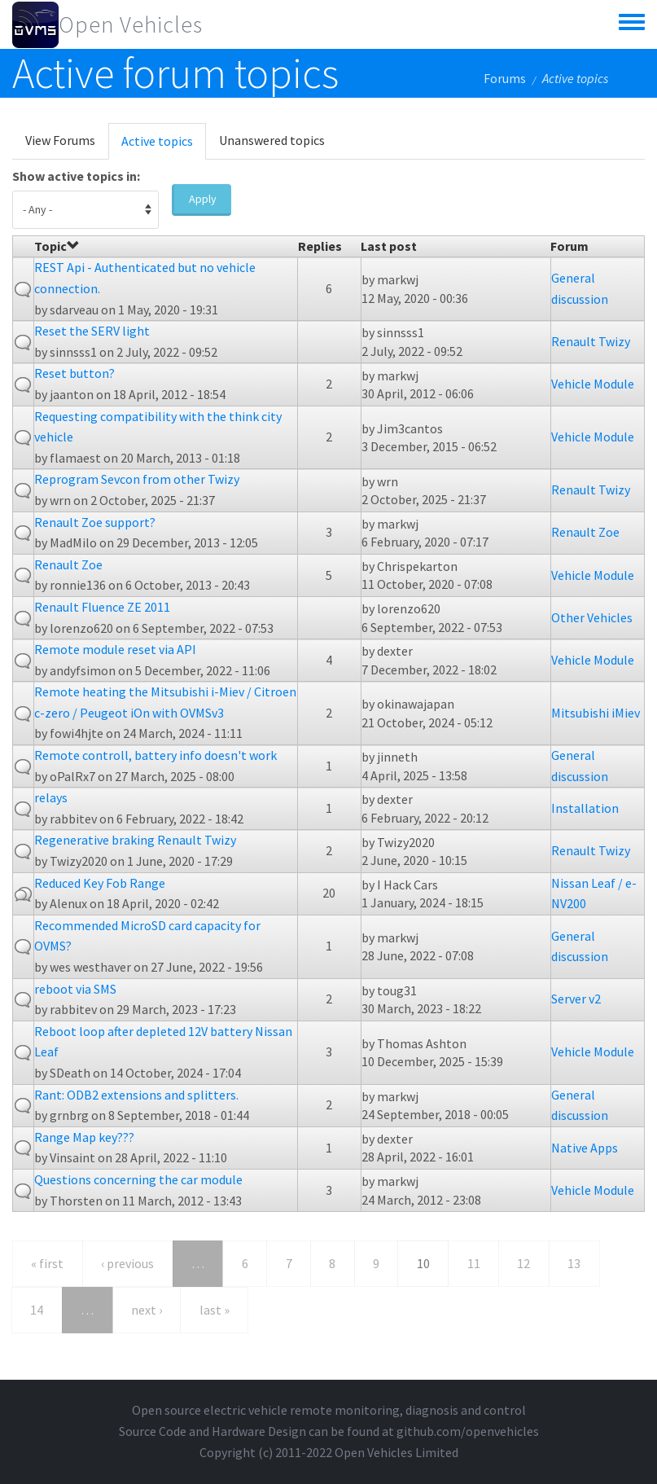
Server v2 (576, 998)
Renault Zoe (585, 532)
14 (36, 1310)
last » (214, 1310)
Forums (505, 78)
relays (51, 797)
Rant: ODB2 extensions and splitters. (136, 1095)
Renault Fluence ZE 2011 (102, 607)
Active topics (163, 146)
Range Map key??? (84, 1137)
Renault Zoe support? (94, 522)
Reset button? (74, 373)
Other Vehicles (592, 617)
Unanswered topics (272, 140)
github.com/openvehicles (467, 1431)
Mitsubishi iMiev (595, 713)
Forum (569, 246)
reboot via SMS (75, 989)
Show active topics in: (76, 176)
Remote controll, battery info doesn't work (155, 755)
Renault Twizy (590, 341)
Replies (320, 246)
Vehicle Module (592, 383)
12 (523, 1263)
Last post (389, 246)
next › (146, 1310)
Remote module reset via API (115, 649)
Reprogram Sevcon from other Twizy (136, 479)
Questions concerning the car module (138, 1179)
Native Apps (584, 1147)
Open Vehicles (131, 24)
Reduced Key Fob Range (99, 883)
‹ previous (127, 1263)
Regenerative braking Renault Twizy (135, 840)
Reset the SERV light (92, 331)
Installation (585, 808)
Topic (57, 246)
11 (473, 1263)
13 (573, 1263)
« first (47, 1263)
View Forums (60, 140)
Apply (203, 198)
